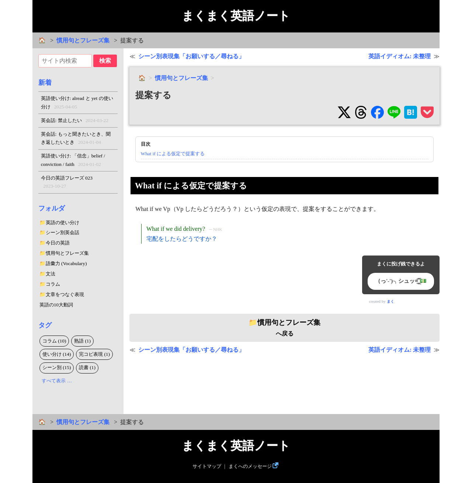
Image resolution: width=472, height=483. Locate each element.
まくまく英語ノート (236, 15)
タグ (45, 325)
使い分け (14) (56, 354)
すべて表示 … (57, 380)
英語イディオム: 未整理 (399, 56)
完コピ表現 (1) (94, 354)
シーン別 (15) (56, 367)
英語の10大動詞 (56, 304)
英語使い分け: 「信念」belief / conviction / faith (73, 160)
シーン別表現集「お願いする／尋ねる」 (191, 56)
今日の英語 (58, 243)
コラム (53, 284)
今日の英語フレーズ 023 (67, 183)
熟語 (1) (82, 341)
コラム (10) (54, 341)
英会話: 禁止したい (74, 121)
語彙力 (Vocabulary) (66, 263)
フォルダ (51, 208)
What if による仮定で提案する (173, 153)
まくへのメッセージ (250, 466)
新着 (45, 82)
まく (390, 301)
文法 (50, 274)
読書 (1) (87, 367)
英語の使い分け (62, 222)
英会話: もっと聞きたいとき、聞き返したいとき (76, 139)
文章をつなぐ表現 (65, 294)
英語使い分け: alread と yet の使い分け (77, 103)
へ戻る (284, 328)
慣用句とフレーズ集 (83, 40)
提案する (153, 95)
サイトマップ (206, 466)
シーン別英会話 (62, 232)
